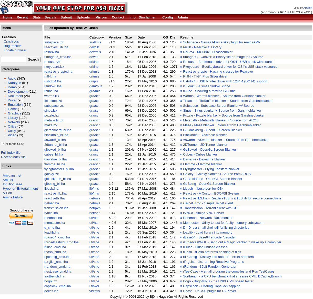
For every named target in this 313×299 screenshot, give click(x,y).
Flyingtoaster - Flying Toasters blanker (211, 169)
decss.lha (51, 291)
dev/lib (94, 47)
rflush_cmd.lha (55, 247)
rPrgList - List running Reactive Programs (213, 262)
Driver (12, 100)
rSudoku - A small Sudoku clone (206, 86)
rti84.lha (50, 76)
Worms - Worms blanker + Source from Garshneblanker (224, 96)
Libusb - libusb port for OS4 (203, 188)
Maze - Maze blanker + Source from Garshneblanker (222, 125)
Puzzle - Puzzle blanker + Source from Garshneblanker (224, 115)
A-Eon (7, 193)
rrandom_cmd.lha (57, 266)
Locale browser (13, 50)
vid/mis (94, 291)
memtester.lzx (54, 223)
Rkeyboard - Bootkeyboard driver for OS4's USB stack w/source (230, 67)
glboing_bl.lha (54, 184)
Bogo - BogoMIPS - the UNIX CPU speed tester (218, 281)
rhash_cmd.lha (55, 252)
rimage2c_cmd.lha (58, 57)
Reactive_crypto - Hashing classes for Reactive (218, 71)
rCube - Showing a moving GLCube (209, 91)
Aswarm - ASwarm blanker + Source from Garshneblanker (226, 140)
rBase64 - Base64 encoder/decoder (209, 237)
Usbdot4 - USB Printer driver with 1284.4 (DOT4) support (225, 81)
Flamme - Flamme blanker (202, 164)
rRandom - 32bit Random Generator (209, 266)
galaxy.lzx (51, 174)
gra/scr (94, 96)
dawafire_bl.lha (55, 159)
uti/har (94, 223)
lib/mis (94, 188)
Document (15, 96)
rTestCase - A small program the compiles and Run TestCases (229, 271)
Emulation (15, 105)
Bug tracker (11, 46)
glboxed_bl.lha (55, 149)
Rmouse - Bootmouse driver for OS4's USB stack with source (228, 62)
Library (13, 118)
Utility (12, 131)
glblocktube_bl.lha (57, 179)
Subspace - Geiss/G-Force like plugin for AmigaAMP (221, 42)
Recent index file (13, 157)
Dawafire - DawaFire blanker (204, 159)
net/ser (94, 213)
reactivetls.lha (54, 198)
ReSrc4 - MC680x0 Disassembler (208, 52)
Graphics (14, 113)
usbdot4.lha (53, 81)
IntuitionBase (12, 184)
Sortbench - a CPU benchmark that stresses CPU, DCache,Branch (232, 276)
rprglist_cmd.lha (56, 262)
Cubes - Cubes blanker (200, 154)
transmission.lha (56, 208)
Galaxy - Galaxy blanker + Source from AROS (217, 174)
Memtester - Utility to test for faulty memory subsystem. (223, 223)
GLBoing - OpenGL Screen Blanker (209, 184)
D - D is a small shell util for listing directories (216, 227)
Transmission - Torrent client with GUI (210, 208)
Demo (12, 87)
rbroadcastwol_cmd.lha (61, 242)
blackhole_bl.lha (56, 135)
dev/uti (94, 57)
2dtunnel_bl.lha (55, 145)
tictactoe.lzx (53, 101)
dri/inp (93, 62)
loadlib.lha (51, 232)
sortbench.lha (54, 276)
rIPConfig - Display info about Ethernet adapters (218, 257)
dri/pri (93, 81)
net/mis (94, 198)
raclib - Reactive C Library (202, 47)
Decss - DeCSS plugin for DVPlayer (209, 291)
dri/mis (94, 71)
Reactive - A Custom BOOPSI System (211, 193)
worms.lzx (51, 96)
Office (12, 126)
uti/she (94, 227)
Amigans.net (12, 175)
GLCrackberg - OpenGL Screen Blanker (212, 130)
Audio (12, 78)
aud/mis (95, 42)
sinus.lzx (50, 110)
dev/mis (95, 52)
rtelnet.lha (51, 203)
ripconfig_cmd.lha (57, 257)
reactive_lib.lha (55, 193)
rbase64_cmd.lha (57, 237)
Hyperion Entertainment (20, 188)
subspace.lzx (54, 42)
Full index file (11, 153)
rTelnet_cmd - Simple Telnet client (208, 203)
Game (12, 109)
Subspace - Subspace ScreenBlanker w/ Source (218, 106)
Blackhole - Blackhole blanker (205, 135)
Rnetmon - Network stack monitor (208, 218)
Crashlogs (10, 41)
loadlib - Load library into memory (207, 232)
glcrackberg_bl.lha (58, 130)
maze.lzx (50, 125)
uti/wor (94, 286)
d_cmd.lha (52, 227)
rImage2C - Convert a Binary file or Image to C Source (223, 57)
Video (12, 135)
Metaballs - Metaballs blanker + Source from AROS (220, 120)
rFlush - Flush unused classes (205, 247)
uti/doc (94, 218)
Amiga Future (13, 197)
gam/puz (95, 86)
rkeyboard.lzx (54, 67)
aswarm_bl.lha (55, 140)
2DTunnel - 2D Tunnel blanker (205, 145)
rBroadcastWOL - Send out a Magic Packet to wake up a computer (232, 242)
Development (17, 91)
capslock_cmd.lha (57, 286)
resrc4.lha (51, 52)
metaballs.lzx (54, 120)
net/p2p (94, 208)
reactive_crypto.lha (58, 71)
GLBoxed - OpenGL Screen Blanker (209, 149)
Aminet (8, 180)
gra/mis (94, 91)
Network (14, 122)
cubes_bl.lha (53, 154)
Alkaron (307, 7)
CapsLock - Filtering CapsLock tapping (211, 286)
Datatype (14, 83)
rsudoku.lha (53, 86)
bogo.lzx (50, 281)
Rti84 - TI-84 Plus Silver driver (205, 76)
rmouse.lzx (52, 62)
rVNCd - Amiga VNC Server (203, 213)
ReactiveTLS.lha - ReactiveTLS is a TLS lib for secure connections (232, 198)
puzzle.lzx (51, 115)
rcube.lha (51, 91)
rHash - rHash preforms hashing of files (212, 252)
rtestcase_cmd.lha (58, 271)
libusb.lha (51, 188)
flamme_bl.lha (54, 164)
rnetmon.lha (53, 218)
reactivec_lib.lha (56, 47)
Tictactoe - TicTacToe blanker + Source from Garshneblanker (228, 101)
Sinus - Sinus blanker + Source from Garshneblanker (222, 110)
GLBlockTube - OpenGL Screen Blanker (212, 179)
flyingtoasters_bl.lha (59, 169)
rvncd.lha (51, 213)
